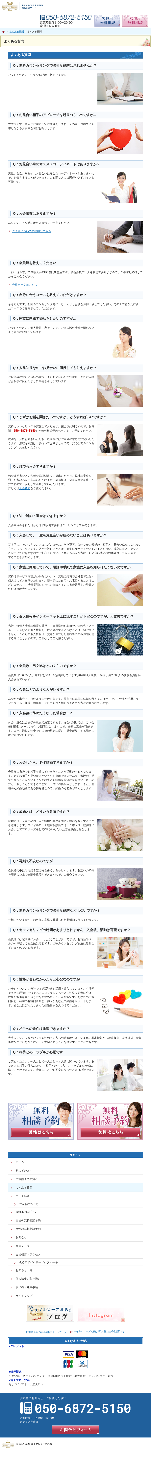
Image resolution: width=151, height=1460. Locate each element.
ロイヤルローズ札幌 (41, 1444)
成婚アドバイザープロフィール (38, 1262)
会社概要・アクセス (28, 1254)
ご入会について (28, 1204)
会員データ (23, 1246)
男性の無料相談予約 (28, 1220)
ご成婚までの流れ (27, 1179)
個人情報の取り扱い (28, 1278)
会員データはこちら (24, 284)
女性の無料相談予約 (28, 1228)
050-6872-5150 (25, 431)
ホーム (20, 1162)
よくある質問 (24, 1187)
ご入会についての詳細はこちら (31, 231)
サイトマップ (24, 1295)
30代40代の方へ (26, 1211)
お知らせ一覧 (24, 1270)
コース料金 (23, 1196)
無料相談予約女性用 (135, 21)
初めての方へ (24, 1170)
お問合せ (21, 1237)
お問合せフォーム (75, 1429)
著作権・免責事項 (27, 1287)
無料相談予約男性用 (107, 21)
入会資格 (24, 488)
